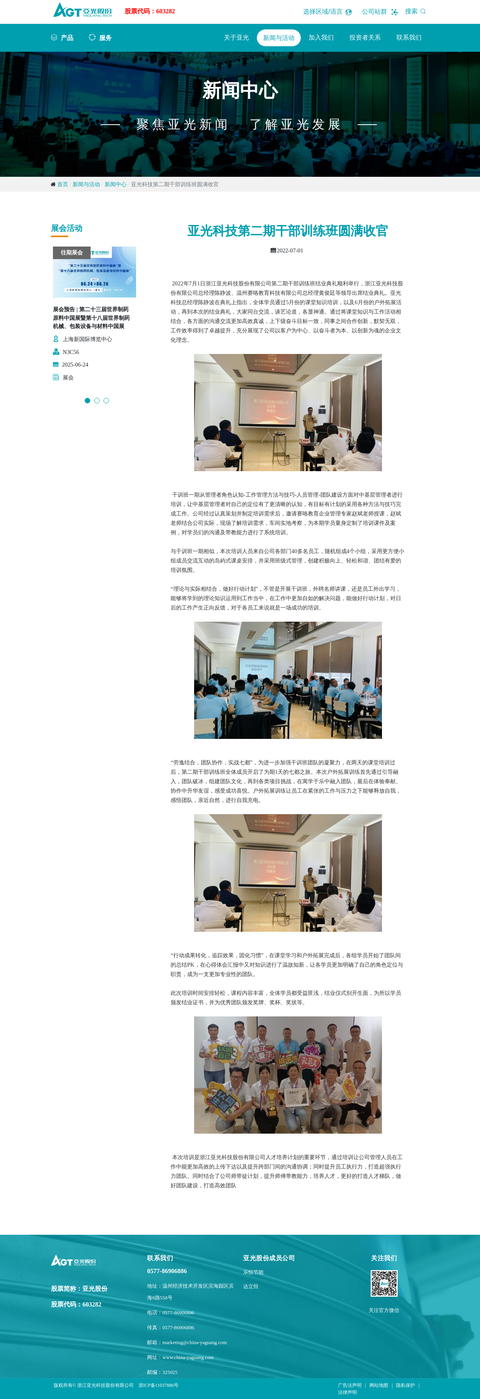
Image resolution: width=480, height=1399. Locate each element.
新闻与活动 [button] (279, 37)
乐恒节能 (253, 1272)
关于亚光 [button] (236, 37)
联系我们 (409, 37)
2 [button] (97, 400)
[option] (94, 318)
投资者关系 (365, 37)
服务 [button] (105, 37)
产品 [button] (67, 37)
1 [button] (87, 400)
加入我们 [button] (321, 37)
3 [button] (106, 400)
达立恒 (250, 1286)
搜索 (417, 11)
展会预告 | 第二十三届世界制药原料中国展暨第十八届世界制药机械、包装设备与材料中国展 (91, 317)
